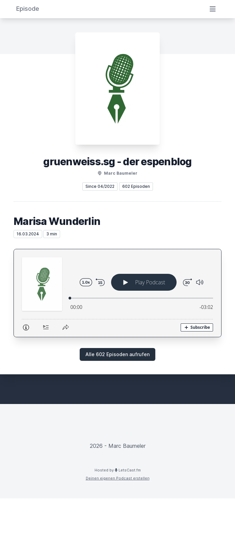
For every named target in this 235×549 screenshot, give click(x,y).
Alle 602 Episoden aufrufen (117, 354)
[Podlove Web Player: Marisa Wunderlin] (117, 293)
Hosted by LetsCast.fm (118, 470)
